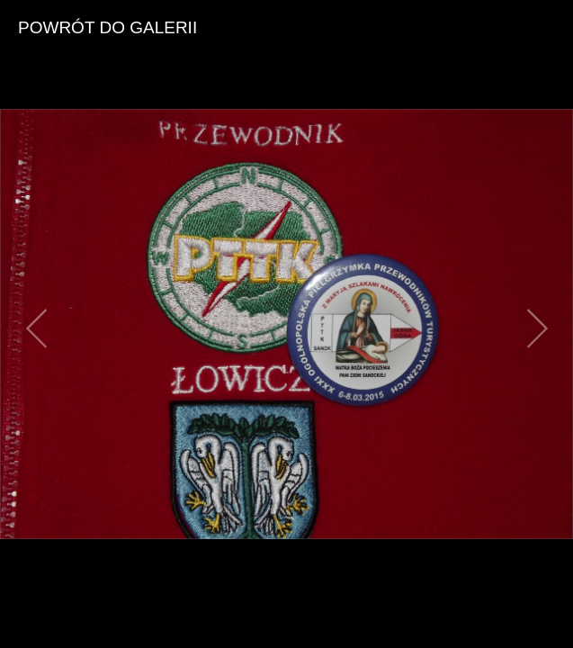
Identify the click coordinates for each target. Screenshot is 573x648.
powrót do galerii (107, 27)
